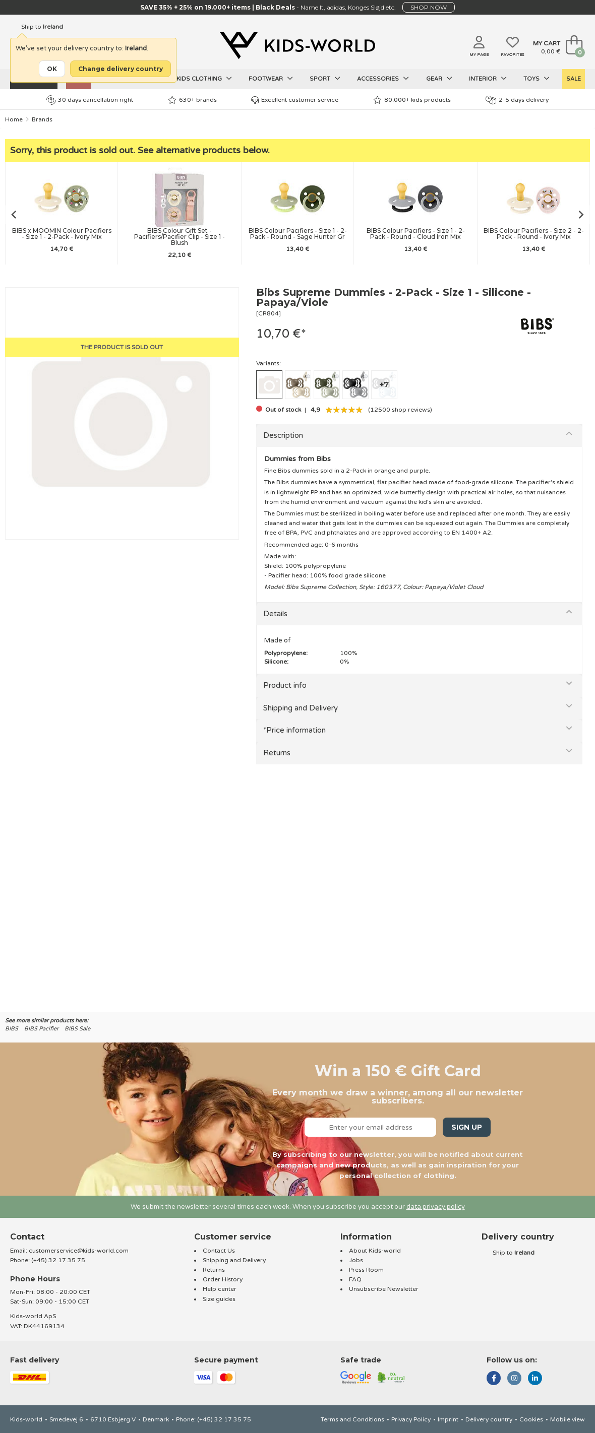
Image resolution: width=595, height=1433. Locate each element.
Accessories (383, 78)
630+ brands (192, 100)
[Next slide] (582, 215)
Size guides (219, 1298)
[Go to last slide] (13, 215)
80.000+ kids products (412, 100)
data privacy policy (435, 1207)
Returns (276, 752)
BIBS (11, 1028)
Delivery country (488, 1419)
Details (275, 613)
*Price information (294, 730)
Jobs (356, 1260)
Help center (219, 1288)
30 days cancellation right (89, 100)
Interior (488, 78)
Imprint (448, 1419)
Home (14, 119)
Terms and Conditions (352, 1419)
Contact (27, 1237)
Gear (439, 78)
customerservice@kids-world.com (79, 1250)
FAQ (355, 1279)
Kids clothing (204, 78)
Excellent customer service (294, 100)
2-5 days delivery (517, 100)
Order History (223, 1279)
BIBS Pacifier (41, 1028)
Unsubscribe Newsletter (384, 1288)
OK (52, 69)
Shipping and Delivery (300, 707)
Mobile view (567, 1419)
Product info (285, 685)
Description (283, 435)
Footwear (271, 78)
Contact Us (219, 1250)
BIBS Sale (77, 1028)
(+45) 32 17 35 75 (58, 1260)
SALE (573, 79)
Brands (42, 119)
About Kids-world (375, 1250)
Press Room (366, 1269)
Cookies (531, 1419)
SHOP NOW (428, 7)
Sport (325, 78)
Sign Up (466, 1127)
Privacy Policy (411, 1419)
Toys (536, 78)
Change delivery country (120, 69)
